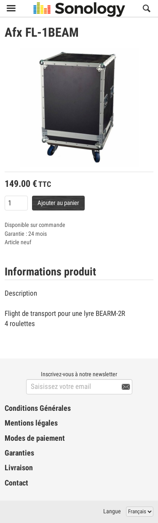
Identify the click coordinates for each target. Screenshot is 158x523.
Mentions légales (31, 423)
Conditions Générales (38, 408)
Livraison (19, 468)
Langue (112, 511)
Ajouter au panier (58, 203)
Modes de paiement (35, 438)
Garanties (19, 453)
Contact (16, 483)
